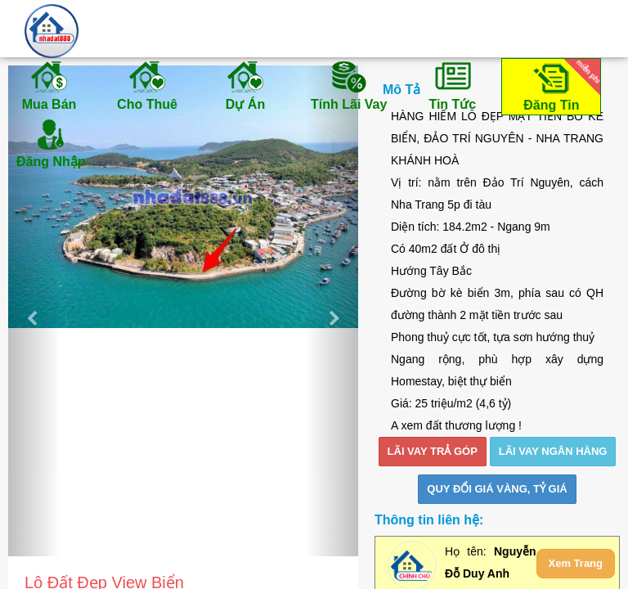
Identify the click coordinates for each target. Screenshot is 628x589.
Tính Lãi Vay (349, 85)
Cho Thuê (147, 85)
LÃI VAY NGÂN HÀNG (553, 451)
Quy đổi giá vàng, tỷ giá (497, 489)
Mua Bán (49, 85)
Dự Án (245, 85)
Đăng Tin (559, 85)
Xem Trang (576, 563)
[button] (34, 310)
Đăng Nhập (51, 142)
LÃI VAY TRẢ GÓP (433, 451)
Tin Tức (452, 85)
